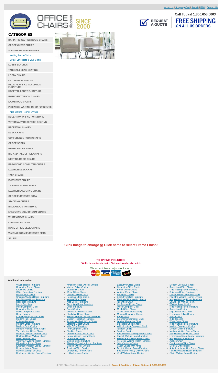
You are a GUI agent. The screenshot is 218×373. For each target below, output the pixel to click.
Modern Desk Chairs (26, 326)
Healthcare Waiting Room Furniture (33, 353)
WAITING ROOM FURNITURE (23, 50)
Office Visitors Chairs (127, 343)
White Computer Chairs (28, 311)
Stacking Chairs (74, 331)
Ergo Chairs (123, 316)
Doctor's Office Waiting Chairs (31, 336)
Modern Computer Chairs (182, 326)
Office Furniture (74, 306)
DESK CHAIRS (16, 132)
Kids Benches (176, 319)
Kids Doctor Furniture (77, 302)
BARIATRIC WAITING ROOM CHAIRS (27, 40)
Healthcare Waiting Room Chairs (133, 338)
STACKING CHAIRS (18, 201)
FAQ (202, 7)
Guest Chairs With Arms (129, 346)
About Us (168, 7)
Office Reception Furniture (29, 292)
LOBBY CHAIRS (16, 75)
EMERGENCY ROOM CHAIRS (24, 96)
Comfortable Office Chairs (182, 343)
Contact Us (212, 7)
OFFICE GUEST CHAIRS (21, 45)
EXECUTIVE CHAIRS (19, 180)
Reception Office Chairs (181, 287)
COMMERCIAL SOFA (19, 222)
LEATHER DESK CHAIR (20, 169)
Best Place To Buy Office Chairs (133, 350)
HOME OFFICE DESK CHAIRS (24, 228)
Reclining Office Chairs (78, 297)
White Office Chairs (76, 292)
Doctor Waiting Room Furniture (185, 294)
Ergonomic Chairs (75, 289)
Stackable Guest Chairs (129, 324)
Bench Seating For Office (28, 350)
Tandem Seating (125, 331)
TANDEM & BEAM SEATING (23, 70)
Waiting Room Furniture (28, 285)
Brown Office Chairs (127, 289)
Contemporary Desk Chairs (80, 333)
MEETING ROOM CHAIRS (21, 159)
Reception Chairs (24, 309)
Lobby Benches (24, 304)
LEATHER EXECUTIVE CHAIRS (24, 191)
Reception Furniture (26, 302)
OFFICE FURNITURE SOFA (22, 196)
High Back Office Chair (181, 311)
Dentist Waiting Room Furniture (132, 348)
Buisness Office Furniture (182, 292)
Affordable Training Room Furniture (84, 343)
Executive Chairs (24, 289)
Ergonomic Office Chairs (182, 314)
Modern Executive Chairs (182, 285)
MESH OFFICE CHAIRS (20, 148)
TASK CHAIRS (15, 175)
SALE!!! (12, 238)
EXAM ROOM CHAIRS (20, 101)
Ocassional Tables (76, 338)
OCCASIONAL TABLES (20, 80)
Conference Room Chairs (129, 304)
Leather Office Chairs (77, 294)
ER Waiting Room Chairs (28, 343)
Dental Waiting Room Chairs (81, 336)
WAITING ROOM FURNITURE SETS (27, 233)
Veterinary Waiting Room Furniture (33, 341)
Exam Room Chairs (26, 338)
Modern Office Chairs (77, 287)
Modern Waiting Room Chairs (31, 328)
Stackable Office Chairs (78, 314)
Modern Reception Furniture (81, 319)
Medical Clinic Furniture (78, 341)
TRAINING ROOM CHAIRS (22, 185)
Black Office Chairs (25, 294)
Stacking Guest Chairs (78, 324)
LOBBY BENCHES (18, 64)
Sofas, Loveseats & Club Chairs (25, 60)
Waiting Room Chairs (20, 55)
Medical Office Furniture (78, 346)
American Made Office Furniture (82, 285)
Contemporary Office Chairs (30, 316)
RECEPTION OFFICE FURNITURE (26, 117)
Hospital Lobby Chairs (27, 348)
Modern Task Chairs (26, 319)
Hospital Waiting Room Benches (185, 350)
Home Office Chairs (76, 299)
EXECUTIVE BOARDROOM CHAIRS (27, 212)
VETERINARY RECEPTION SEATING (27, 122)
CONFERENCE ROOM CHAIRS (24, 138)
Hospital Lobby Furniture (182, 338)
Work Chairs (176, 316)
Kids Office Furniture (77, 326)
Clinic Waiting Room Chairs (183, 353)
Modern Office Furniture (28, 324)
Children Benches (25, 321)
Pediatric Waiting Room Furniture (186, 297)
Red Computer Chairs (77, 328)
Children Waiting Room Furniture (32, 297)
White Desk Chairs (179, 321)
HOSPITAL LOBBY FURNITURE (25, 91)
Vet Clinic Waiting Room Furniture (134, 341)
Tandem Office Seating (78, 348)
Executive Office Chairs (128, 285)
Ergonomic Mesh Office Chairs (82, 321)
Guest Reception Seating (129, 311)
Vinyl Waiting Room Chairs (130, 353)
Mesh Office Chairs (126, 309)
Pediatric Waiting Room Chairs (31, 333)
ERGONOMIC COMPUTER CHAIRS (26, 164)
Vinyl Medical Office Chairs (29, 331)
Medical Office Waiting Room (131, 299)
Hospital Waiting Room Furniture (186, 299)
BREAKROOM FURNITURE (22, 206)
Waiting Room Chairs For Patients (83, 316)
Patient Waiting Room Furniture (132, 336)
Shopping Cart (182, 7)
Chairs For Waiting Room (182, 302)
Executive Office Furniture (79, 311)
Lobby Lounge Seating (78, 353)
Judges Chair (176, 341)
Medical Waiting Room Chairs (184, 331)
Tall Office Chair (125, 302)
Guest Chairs (73, 309)
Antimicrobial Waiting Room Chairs (134, 333)
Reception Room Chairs (28, 287)
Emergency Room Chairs (79, 350)
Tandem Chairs (124, 328)
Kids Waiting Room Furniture (24, 112)
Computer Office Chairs (128, 287)
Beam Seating (23, 314)
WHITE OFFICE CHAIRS (21, 217)
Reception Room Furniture (80, 304)
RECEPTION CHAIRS (19, 127)
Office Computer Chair (128, 306)
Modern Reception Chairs (129, 314)
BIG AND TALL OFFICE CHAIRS (25, 154)
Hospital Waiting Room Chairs (184, 333)
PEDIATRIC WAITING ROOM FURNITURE (30, 107)
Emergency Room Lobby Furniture (33, 346)
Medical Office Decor (180, 346)
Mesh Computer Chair (27, 306)
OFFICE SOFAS (16, 143)
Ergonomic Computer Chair (130, 319)
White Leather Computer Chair (132, 326)
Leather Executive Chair (129, 321)
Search (195, 7)
